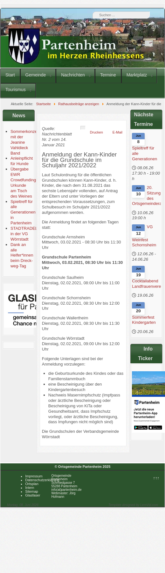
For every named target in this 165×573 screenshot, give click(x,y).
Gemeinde (35, 74)
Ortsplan (31, 484)
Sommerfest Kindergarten (143, 320)
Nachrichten (73, 74)
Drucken (96, 132)
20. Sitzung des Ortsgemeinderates (146, 195)
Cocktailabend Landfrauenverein (146, 284)
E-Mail (117, 132)
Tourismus (15, 89)
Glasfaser (32, 495)
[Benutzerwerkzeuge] (83, 128)
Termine (108, 74)
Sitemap (31, 491)
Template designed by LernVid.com (133, 505)
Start (10, 74)
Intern (29, 488)
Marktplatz (137, 74)
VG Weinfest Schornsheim (144, 235)
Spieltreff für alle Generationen (144, 153)
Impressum (33, 476)
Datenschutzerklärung (42, 480)
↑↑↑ (156, 477)
